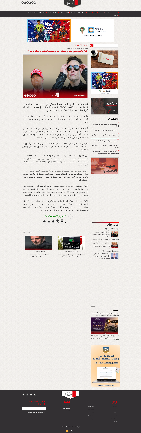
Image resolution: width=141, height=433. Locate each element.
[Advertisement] (68, 216)
